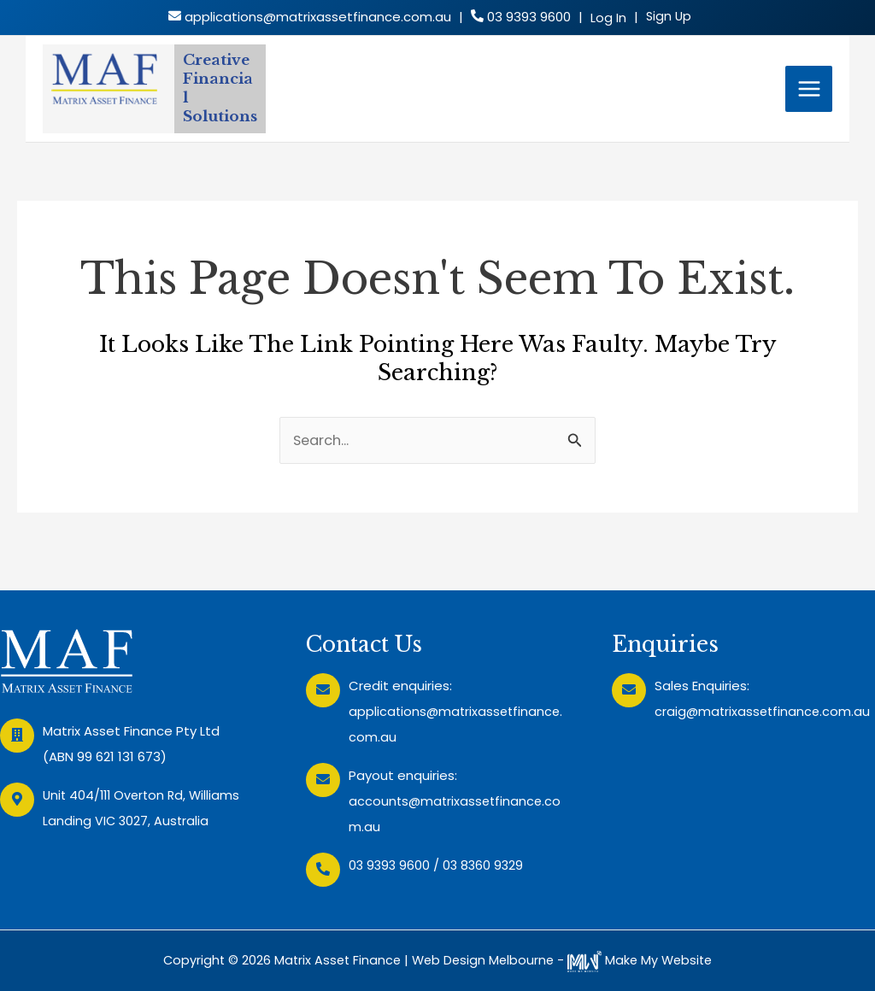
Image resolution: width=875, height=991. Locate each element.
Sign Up (668, 17)
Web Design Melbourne (483, 960)
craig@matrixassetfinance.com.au (764, 711)
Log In (607, 18)
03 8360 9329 (486, 865)
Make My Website (644, 960)
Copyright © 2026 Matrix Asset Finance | (283, 960)
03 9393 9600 (390, 865)
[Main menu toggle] (809, 98)
